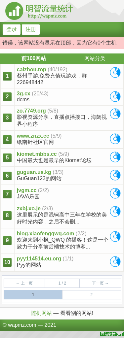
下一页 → (100, 283)
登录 (11, 29)
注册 (30, 29)
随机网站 (42, 313)
